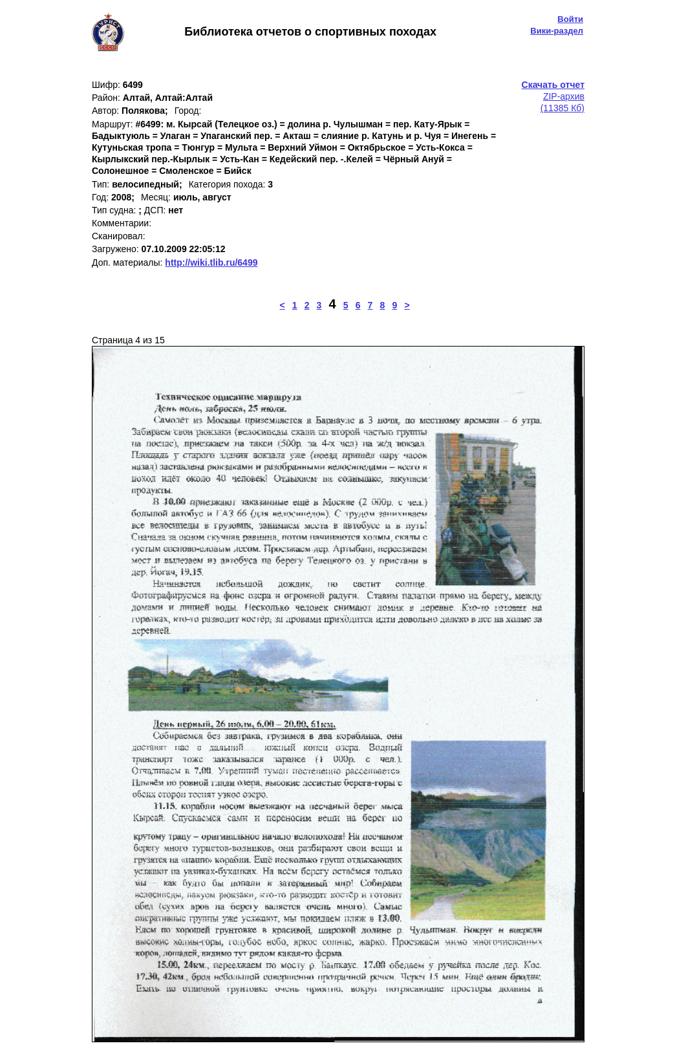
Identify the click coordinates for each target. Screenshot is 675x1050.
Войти (570, 19)
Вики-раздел (556, 31)
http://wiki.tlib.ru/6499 (211, 262)
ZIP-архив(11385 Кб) (553, 96)
